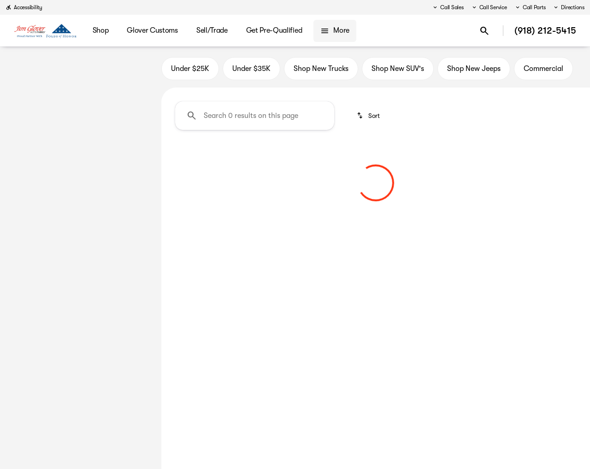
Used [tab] (130, 68)
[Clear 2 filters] (215, 223)
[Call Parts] (530, 7)
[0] (29, 246)
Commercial (543, 68)
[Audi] (20, 113)
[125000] (125, 246)
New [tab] (31, 68)
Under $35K (251, 68)
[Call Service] (489, 7)
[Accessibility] (24, 7)
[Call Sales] (448, 7)
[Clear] (124, 309)
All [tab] (80, 68)
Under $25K (190, 68)
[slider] (22, 199)
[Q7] (47, 113)
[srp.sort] (369, 115)
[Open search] (484, 30)
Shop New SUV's (398, 68)
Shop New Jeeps (474, 68)
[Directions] (568, 7)
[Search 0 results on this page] (255, 115)
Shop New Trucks (321, 68)
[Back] (132, 95)
